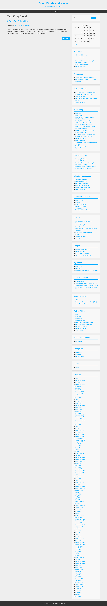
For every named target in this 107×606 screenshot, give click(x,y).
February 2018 (79, 430)
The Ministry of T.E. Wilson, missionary (86, 142)
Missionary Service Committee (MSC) (86, 302)
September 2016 (80, 461)
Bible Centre (78, 115)
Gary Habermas (80, 57)
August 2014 (79, 490)
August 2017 (79, 442)
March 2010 (78, 577)
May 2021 (78, 386)
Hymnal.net (78, 266)
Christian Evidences (81, 55)
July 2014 (78, 492)
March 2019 (78, 413)
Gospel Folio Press (80, 161)
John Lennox (79, 59)
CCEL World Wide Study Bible (84, 123)
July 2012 (78, 528)
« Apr (75, 44)
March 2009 (78, 596)
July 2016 (78, 463)
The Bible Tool (79, 208)
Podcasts (78, 354)
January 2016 (79, 469)
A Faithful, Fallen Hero (18, 21)
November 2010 (80, 563)
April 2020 (78, 399)
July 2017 (78, 444)
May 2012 (78, 532)
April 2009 (78, 594)
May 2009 (78, 592)
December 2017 (80, 434)
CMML (77, 300)
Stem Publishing (80, 140)
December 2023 (80, 380)
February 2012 (79, 538)
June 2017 (78, 446)
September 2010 (80, 567)
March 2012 (78, 536)
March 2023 (78, 382)
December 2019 (80, 405)
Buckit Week (79, 341)
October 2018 (79, 419)
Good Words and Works (53, 3)
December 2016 (80, 457)
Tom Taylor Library (80, 146)
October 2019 (79, 407)
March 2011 (78, 555)
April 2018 (78, 426)
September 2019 (80, 409)
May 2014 (78, 496)
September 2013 (80, 505)
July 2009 (78, 588)
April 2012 (78, 534)
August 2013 (79, 507)
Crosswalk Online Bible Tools (83, 124)
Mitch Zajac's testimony (82, 64)
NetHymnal (78, 268)
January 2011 (79, 559)
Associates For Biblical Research (84, 77)
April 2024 (78, 378)
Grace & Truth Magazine (82, 185)
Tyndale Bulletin (80, 148)
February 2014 (79, 501)
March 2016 (78, 467)
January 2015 (79, 484)
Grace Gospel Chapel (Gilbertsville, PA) (86, 285)
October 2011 (79, 546)
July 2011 (78, 548)
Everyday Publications (81, 159)
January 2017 (79, 455)
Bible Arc (77, 113)
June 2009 (78, 590)
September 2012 (80, 525)
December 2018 (80, 417)
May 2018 (78, 424)
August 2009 (79, 586)
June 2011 (78, 550)
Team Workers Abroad (81, 304)
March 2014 (78, 500)
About (56, 11)
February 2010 (79, 579)
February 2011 (79, 557)
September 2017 (80, 440)
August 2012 (79, 526)
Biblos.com (78, 318)
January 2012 (79, 540)
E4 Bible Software (80, 204)
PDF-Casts (78, 352)
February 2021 (79, 392)
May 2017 (78, 447)
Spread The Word (80, 96)
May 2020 (78, 397)
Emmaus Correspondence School (85, 126)
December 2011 (80, 542)
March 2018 (78, 428)
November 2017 (80, 436)
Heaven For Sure (80, 251)
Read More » (66, 38)
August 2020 (79, 394)
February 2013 (79, 515)
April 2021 (78, 388)
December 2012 (80, 519)
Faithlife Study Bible (81, 128)
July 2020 (78, 395)
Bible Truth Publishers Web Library (85, 117)
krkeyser (27, 25)
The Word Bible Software (82, 210)
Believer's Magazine (81, 181)
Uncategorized (79, 356)
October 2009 (79, 582)
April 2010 (78, 575)
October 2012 (79, 523)
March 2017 (78, 451)
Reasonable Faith (80, 66)
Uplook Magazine (80, 189)
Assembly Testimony (81, 179)
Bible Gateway (79, 317)
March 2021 (78, 390)
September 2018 (80, 421)
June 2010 (78, 573)
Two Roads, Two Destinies (83, 255)
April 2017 (78, 449)
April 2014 (78, 498)
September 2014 (80, 488)
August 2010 (79, 569)
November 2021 (80, 384)
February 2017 (79, 453)
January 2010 (79, 580)
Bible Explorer (79, 200)
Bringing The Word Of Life (82, 121)
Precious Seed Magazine (82, 187)
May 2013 (78, 511)
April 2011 (78, 553)
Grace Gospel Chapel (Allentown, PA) (86, 283)
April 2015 (78, 480)
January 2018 (79, 432)
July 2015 (78, 476)
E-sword (77, 202)
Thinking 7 (78, 144)
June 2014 (78, 494)
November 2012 (80, 521)
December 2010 (80, 561)
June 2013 (78, 509)
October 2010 (79, 565)
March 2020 (78, 401)
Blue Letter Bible (80, 119)
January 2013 (79, 517)
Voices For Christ (80, 102)
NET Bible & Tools (80, 138)
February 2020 (79, 403)
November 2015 (80, 473)
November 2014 (80, 486)
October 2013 (79, 503)
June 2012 (78, 530)
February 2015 (79, 482)
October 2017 (79, 438)
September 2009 (80, 584)
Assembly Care (79, 281)
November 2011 (80, 544)
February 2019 (79, 415)
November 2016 (80, 459)
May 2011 (78, 552)
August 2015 (79, 474)
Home (51, 11)
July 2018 (78, 422)
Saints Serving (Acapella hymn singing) (86, 270)
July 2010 (78, 571)
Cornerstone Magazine (81, 183)
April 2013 (78, 513)
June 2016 (78, 465)
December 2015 (80, 471)
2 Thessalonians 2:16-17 (53, 6)
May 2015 (78, 478)
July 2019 (78, 411)
